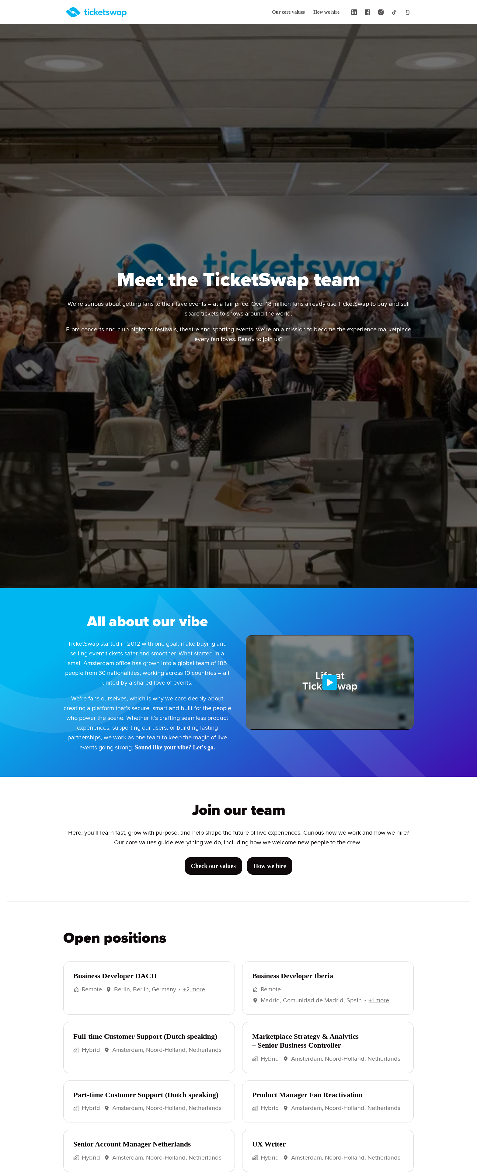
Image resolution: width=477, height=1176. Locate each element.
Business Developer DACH (116, 983)
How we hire (325, 12)
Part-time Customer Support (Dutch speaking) (148, 1102)
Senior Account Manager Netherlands (135, 1151)
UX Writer (268, 1151)
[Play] (329, 682)
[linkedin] (354, 12)
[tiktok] (394, 12)
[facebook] (367, 12)
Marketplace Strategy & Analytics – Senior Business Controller (306, 1048)
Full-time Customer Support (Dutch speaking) (147, 1044)
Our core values (286, 12)
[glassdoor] (408, 12)
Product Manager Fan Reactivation (309, 1102)
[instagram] (381, 12)
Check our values (213, 874)
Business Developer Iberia (295, 983)
